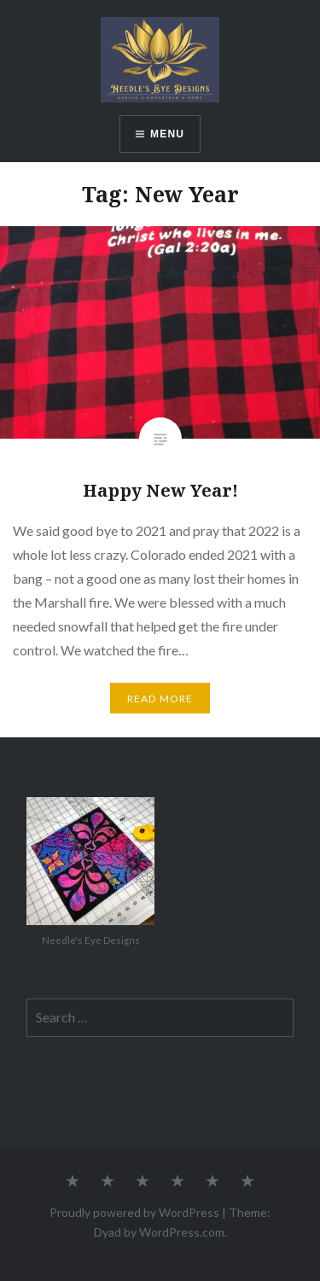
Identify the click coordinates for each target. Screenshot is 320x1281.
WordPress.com (181, 1232)
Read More (160, 698)
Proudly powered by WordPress (134, 1212)
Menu (167, 134)
